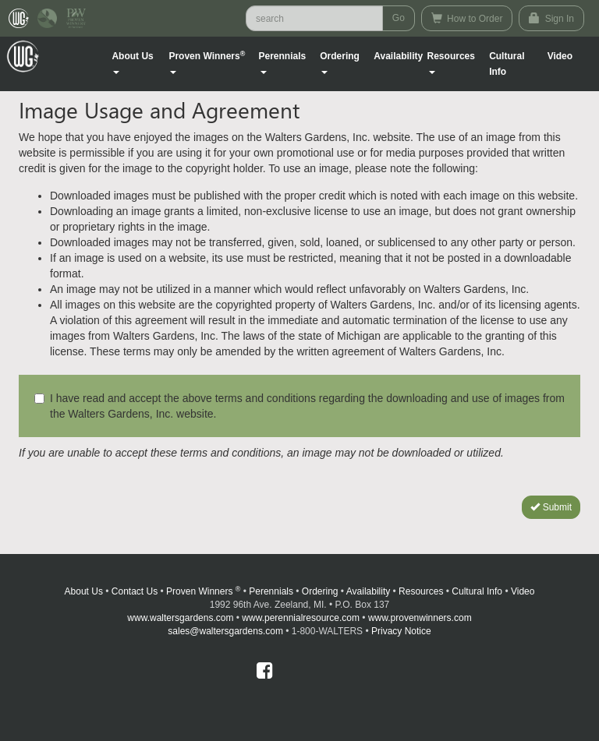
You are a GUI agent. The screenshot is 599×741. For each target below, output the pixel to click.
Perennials (271, 591)
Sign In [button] (551, 18)
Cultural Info (506, 64)
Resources (421, 591)
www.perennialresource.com (301, 617)
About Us (84, 591)
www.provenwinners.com (420, 617)
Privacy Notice (401, 631)
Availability (398, 56)
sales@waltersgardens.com (225, 631)
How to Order (467, 18)
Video (522, 591)
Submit (551, 507)
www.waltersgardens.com (180, 617)
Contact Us (135, 591)
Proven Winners (203, 591)
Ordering (320, 591)
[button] (138, 64)
